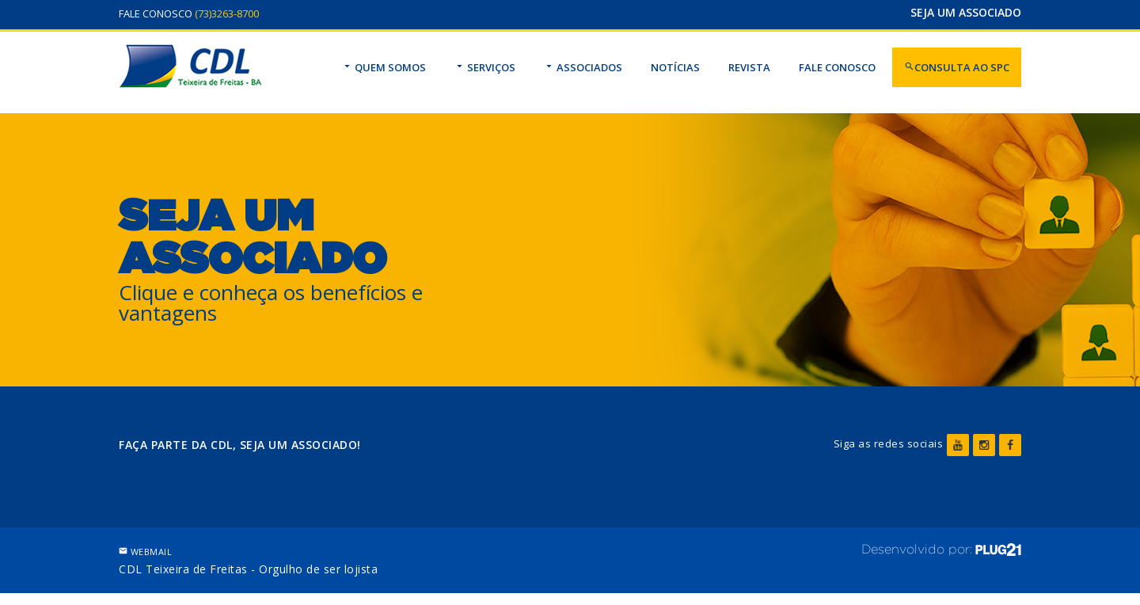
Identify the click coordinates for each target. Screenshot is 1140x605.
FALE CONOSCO (837, 67)
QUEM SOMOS (384, 67)
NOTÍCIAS (675, 67)
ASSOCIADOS (583, 67)
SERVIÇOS (484, 67)
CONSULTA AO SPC (956, 67)
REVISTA (749, 67)
